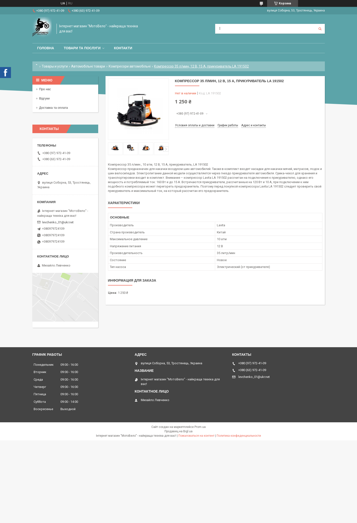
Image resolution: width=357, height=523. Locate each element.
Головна (45, 48)
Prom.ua (200, 427)
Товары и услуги (55, 66)
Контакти (123, 48)
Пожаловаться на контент (196, 435)
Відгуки (44, 98)
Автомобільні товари (88, 66)
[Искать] (320, 29)
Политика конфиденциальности (239, 435)
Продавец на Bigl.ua (178, 431)
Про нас (45, 89)
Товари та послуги (82, 48)
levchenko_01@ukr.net (58, 222)
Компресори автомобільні (130, 66)
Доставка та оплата (53, 107)
